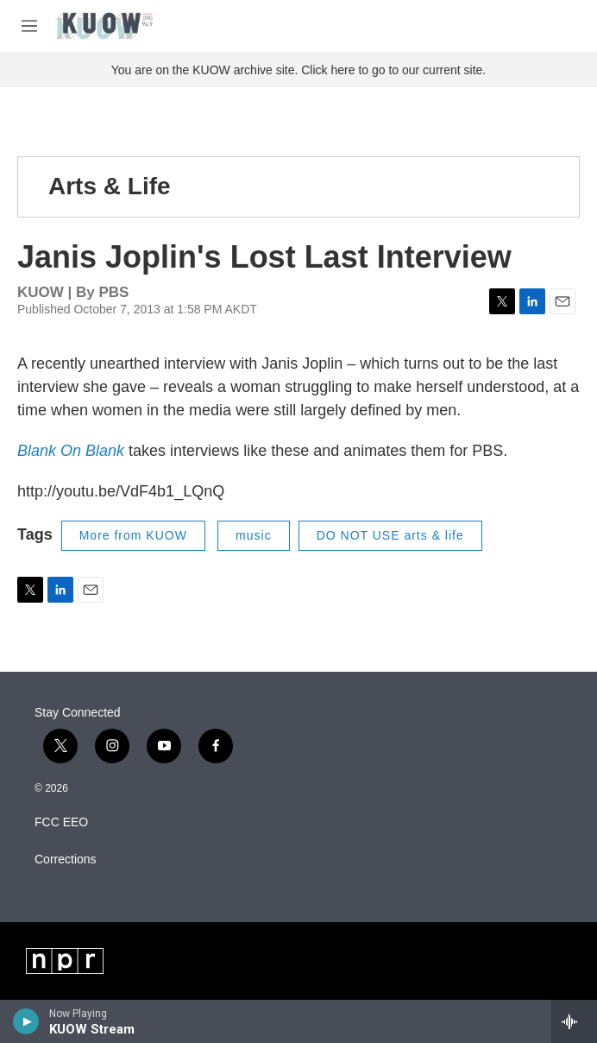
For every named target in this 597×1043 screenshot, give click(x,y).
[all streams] (574, 1021)
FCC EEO (61, 822)
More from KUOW (133, 535)
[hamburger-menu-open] (29, 26)
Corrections (66, 859)
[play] (26, 1021)
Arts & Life (109, 186)
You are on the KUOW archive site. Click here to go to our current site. (298, 70)
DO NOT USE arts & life (390, 535)
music (254, 535)
